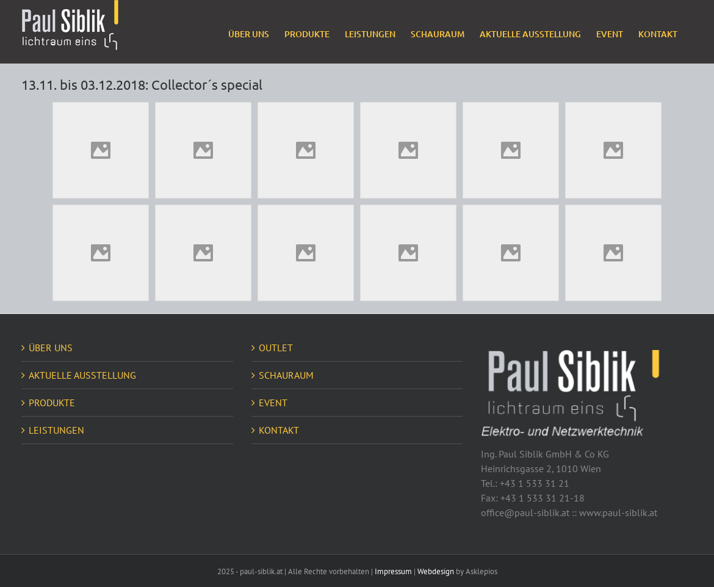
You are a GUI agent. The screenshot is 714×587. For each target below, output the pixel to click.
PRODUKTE (52, 402)
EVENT (273, 402)
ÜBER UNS (51, 347)
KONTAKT (279, 430)
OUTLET (276, 347)
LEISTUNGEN (56, 430)
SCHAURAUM (286, 375)
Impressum (393, 571)
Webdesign (435, 571)
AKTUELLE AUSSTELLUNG (82, 375)
